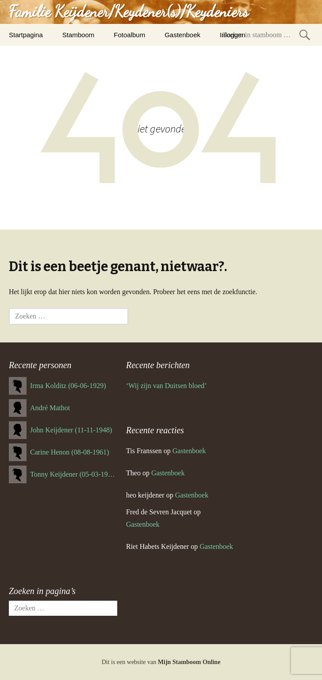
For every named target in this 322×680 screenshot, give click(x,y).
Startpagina (26, 35)
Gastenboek (182, 35)
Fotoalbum (129, 35)
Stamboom (78, 35)
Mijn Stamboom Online (189, 662)
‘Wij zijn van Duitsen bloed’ (166, 385)
